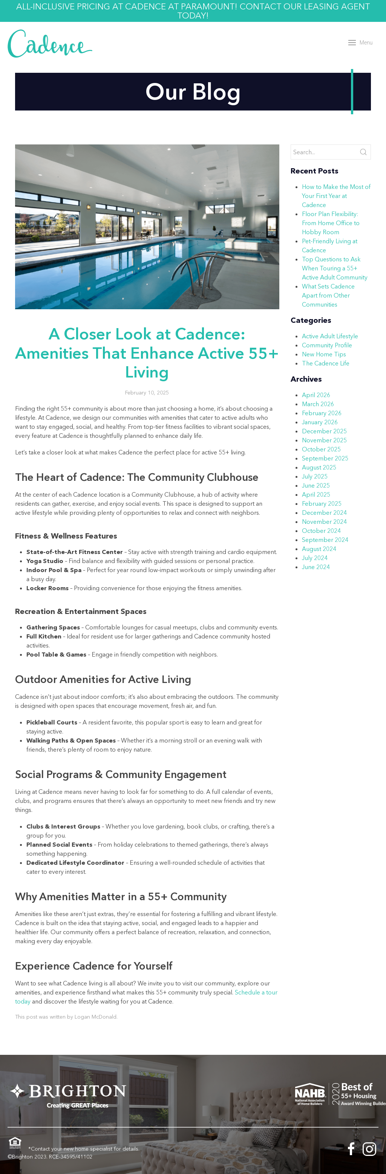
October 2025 (321, 449)
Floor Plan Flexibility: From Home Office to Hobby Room (331, 223)
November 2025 (324, 440)
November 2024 (324, 521)
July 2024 (315, 558)
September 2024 (325, 539)
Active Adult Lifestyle (330, 336)
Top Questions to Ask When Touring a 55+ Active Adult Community (335, 268)
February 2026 (322, 413)
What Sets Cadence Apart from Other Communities (328, 295)
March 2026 (318, 404)
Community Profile (327, 345)
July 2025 (315, 476)
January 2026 (320, 422)
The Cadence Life (325, 363)
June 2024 (316, 567)
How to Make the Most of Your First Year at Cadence (336, 196)
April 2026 (316, 395)
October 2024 (321, 530)
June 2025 (316, 485)
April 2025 (316, 494)
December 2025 (324, 431)
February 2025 (322, 503)
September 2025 (325, 458)
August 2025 (319, 467)
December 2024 (324, 512)
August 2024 (319, 548)
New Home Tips (324, 354)
